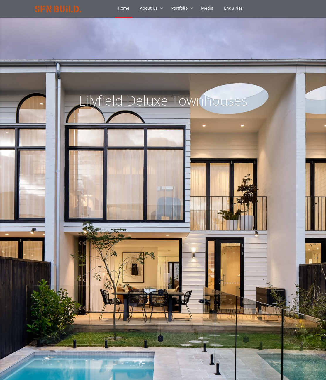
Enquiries (233, 8)
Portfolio (179, 8)
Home (123, 8)
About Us (149, 8)
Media (207, 8)
